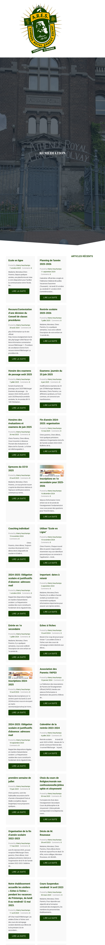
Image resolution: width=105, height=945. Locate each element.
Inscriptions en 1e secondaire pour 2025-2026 (52, 482)
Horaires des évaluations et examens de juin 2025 (20, 423)
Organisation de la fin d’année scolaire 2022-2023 (19, 835)
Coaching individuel (18, 528)
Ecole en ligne (15, 260)
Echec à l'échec (48, 625)
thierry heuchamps (23, 265)
